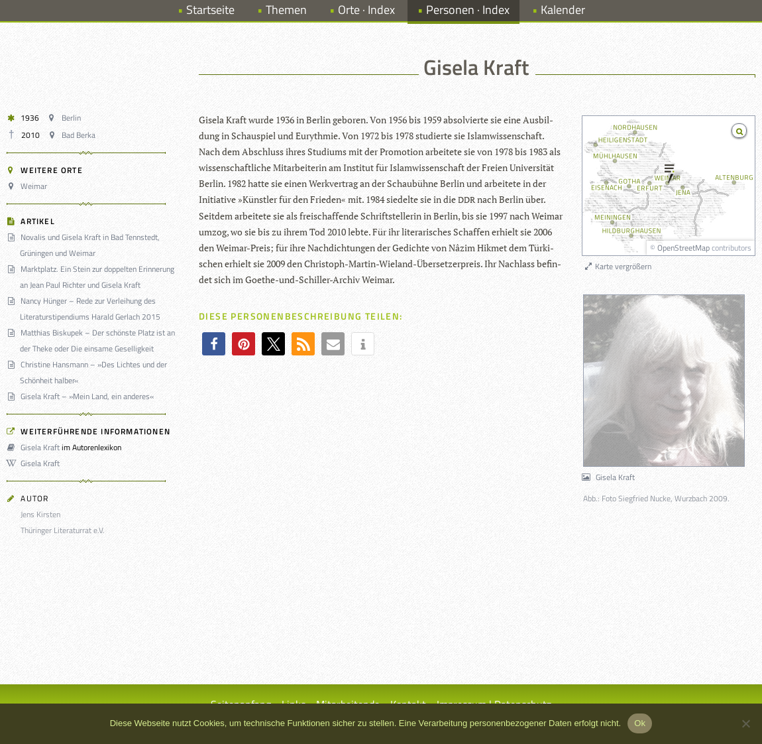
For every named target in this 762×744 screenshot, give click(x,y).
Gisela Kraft (35, 447)
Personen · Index (468, 10)
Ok (639, 723)
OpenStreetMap (683, 247)
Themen (286, 10)
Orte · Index (366, 10)
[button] (213, 343)
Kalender (563, 10)
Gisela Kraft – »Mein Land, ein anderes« (82, 396)
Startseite (210, 10)
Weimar (29, 186)
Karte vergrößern (617, 266)
